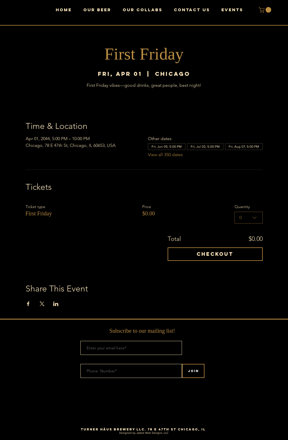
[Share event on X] (42, 304)
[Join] (193, 371)
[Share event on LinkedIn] (55, 304)
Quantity (242, 206)
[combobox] (249, 218)
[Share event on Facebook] (28, 304)
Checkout (215, 254)
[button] (266, 10)
